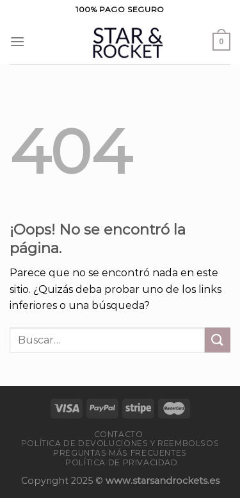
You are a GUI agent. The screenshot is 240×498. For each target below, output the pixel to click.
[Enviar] (217, 340)
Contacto (118, 434)
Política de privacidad (121, 462)
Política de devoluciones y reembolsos (120, 443)
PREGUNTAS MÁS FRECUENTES (120, 453)
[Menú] (17, 41)
